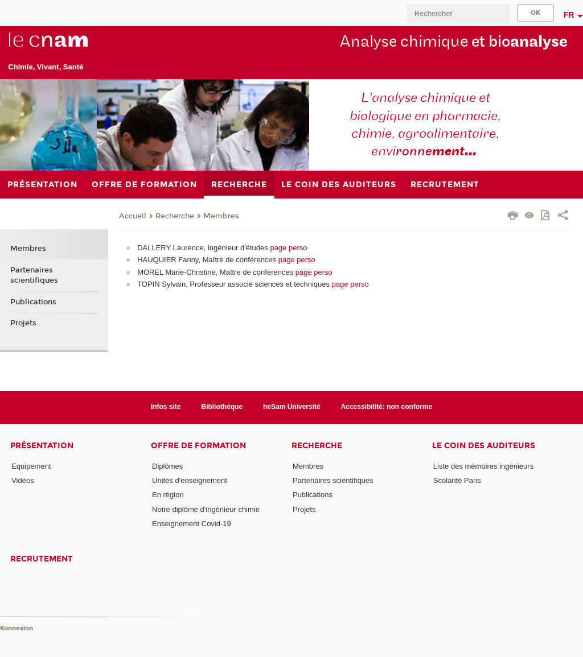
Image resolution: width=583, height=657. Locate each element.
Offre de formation (198, 446)
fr (569, 14)
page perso (288, 247)
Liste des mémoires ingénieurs (483, 466)
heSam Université (292, 407)
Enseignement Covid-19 (191, 523)
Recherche (174, 216)
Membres (221, 216)
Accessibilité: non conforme (387, 407)
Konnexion (16, 628)
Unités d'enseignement (189, 480)
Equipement (31, 466)
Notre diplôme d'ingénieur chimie (206, 509)
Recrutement (41, 559)
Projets (23, 323)
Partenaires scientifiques (34, 275)
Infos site (166, 407)
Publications (33, 302)
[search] (458, 13)
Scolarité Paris (457, 480)
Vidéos (22, 480)
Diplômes (167, 466)
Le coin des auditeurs (483, 446)
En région (168, 494)
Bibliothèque (222, 407)
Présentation (41, 446)
